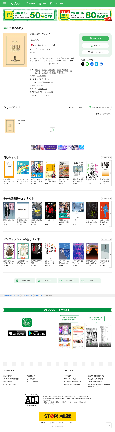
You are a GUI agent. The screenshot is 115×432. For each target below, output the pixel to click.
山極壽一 (61, 71)
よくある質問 (31, 379)
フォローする (49, 34)
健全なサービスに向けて (95, 379)
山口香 (37, 73)
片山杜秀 (45, 71)
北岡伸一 (61, 73)
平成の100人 (20, 120)
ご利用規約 (67, 376)
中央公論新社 (41, 76)
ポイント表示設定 (32, 382)
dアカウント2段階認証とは (72, 382)
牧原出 (38, 34)
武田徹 (65, 70)
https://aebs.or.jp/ (50, 404)
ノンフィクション (44, 79)
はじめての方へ (8, 376)
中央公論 (40, 85)
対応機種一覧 (31, 376)
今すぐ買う (97, 38)
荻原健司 (45, 73)
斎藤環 (37, 71)
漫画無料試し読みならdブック (11, 295)
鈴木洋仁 (53, 71)
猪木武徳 (53, 73)
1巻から (98, 114)
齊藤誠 (59, 70)
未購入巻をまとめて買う (101, 107)
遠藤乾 (32, 34)
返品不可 (32, 52)
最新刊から (107, 114)
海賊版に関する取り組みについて (74, 384)
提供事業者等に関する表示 (96, 376)
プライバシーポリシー (71, 379)
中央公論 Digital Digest (46, 82)
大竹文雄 (51, 70)
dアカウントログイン (9, 384)
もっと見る (105, 157)
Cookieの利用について (95, 382)
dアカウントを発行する (49, 423)
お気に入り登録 (77, 107)
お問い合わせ (7, 382)
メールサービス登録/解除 (11, 379)
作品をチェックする (97, 52)
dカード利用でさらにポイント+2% (40, 49)
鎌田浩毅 (69, 71)
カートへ (97, 46)
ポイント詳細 (50, 45)
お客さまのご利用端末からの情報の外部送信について (99, 385)
